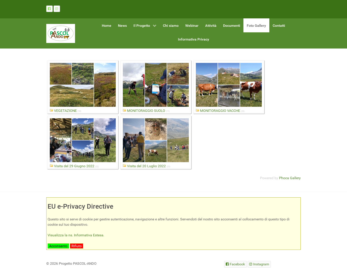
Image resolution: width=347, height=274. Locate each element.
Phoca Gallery (290, 178)
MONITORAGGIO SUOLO (146, 111)
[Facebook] (49, 9)
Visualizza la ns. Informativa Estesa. (76, 235)
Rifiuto (76, 246)
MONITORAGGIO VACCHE (220, 111)
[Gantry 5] (60, 33)
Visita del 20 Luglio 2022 (146, 166)
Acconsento (58, 246)
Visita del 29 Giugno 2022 (74, 166)
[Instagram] (57, 9)
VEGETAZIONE (65, 111)
